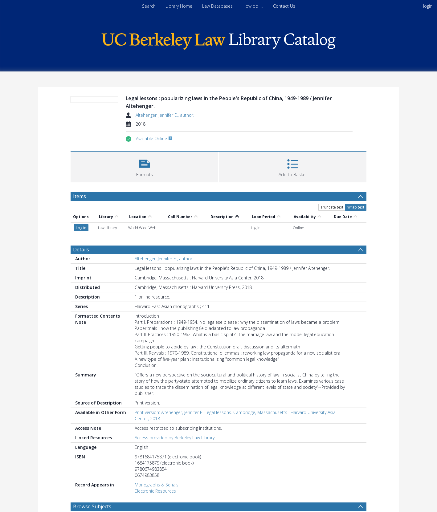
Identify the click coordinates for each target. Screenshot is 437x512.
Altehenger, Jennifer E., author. (165, 115)
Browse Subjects (92, 506)
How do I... (253, 6)
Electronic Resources (155, 491)
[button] (144, 166)
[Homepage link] (218, 39)
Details (81, 249)
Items (79, 196)
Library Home (178, 6)
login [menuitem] (427, 6)
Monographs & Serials (156, 485)
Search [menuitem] (149, 6)
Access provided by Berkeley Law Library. (175, 438)
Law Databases (217, 6)
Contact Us (284, 6)
